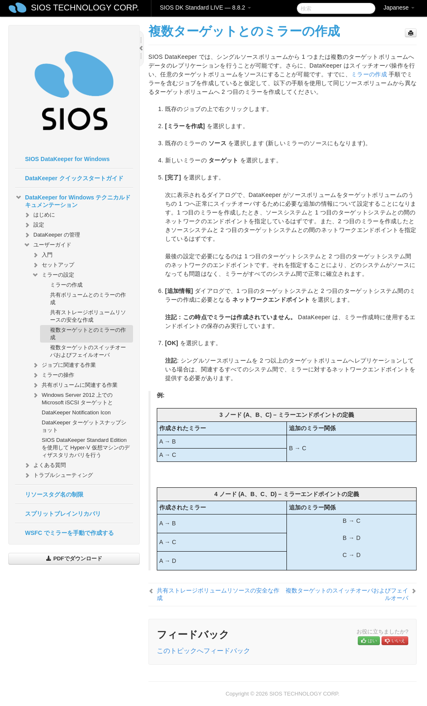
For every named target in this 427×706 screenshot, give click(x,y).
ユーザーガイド (47, 245)
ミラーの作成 (66, 285)
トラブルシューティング (58, 475)
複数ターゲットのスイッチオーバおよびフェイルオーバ (88, 351)
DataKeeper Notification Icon (76, 412)
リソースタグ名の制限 (54, 494)
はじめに (39, 215)
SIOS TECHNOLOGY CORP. (85, 7)
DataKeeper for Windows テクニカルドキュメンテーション (73, 200)
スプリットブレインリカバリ (63, 513)
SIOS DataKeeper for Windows (67, 159)
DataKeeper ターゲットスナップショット (84, 426)
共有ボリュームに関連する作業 (75, 385)
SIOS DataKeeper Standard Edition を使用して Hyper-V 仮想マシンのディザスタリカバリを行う (86, 447)
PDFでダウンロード (74, 558)
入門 (42, 255)
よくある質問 (44, 465)
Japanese (398, 7)
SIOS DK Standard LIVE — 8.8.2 (205, 7)
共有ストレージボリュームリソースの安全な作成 (88, 316)
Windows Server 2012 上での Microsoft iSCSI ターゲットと (72, 398)
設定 (33, 225)
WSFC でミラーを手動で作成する (69, 533)
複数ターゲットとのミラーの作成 (88, 333)
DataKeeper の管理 (51, 235)
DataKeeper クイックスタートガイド (74, 178)
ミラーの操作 (53, 375)
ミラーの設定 (53, 275)
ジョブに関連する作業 (64, 365)
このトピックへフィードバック (203, 650)
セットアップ (53, 265)
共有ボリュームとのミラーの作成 (88, 298)
